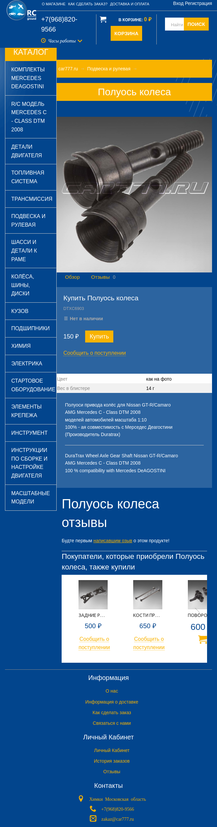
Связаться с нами (112, 723)
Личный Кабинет (112, 750)
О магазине (54, 4)
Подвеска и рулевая (28, 220)
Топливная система (27, 177)
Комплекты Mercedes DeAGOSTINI (28, 78)
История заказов (112, 761)
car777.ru (68, 68)
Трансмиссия (31, 199)
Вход (178, 3)
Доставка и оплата (129, 4)
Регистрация (198, 3)
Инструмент (29, 433)
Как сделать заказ (111, 712)
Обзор (72, 277)
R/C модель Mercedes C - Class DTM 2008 (29, 116)
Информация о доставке (111, 702)
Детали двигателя (26, 151)
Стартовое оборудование (33, 385)
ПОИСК (196, 24)
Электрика (26, 363)
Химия (21, 346)
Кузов (19, 311)
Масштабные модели (30, 497)
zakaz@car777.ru (117, 818)
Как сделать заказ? (88, 4)
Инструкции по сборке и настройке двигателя (29, 463)
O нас (112, 691)
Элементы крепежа (26, 411)
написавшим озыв (112, 540)
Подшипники (30, 328)
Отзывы (100, 277)
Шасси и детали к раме (24, 250)
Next (197, 613)
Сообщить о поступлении (94, 353)
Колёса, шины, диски (22, 285)
